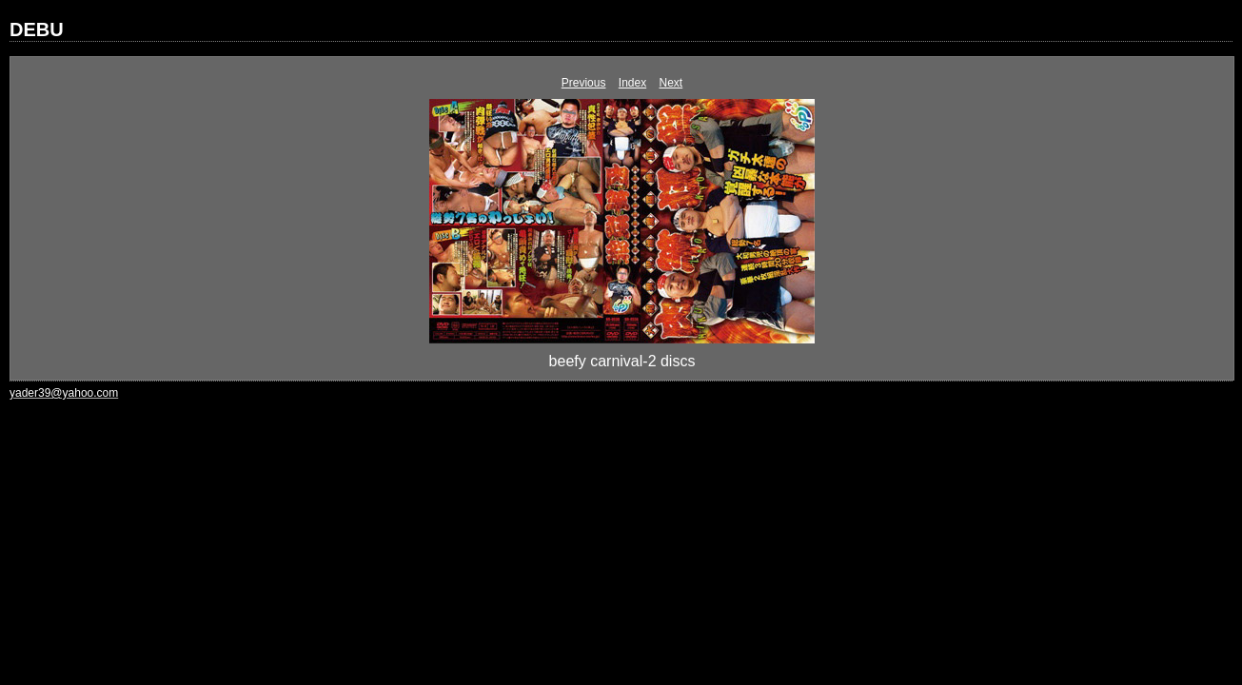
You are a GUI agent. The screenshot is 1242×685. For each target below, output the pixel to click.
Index (632, 82)
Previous (584, 82)
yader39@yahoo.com (64, 393)
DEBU (37, 29)
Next (671, 82)
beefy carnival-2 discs (622, 361)
